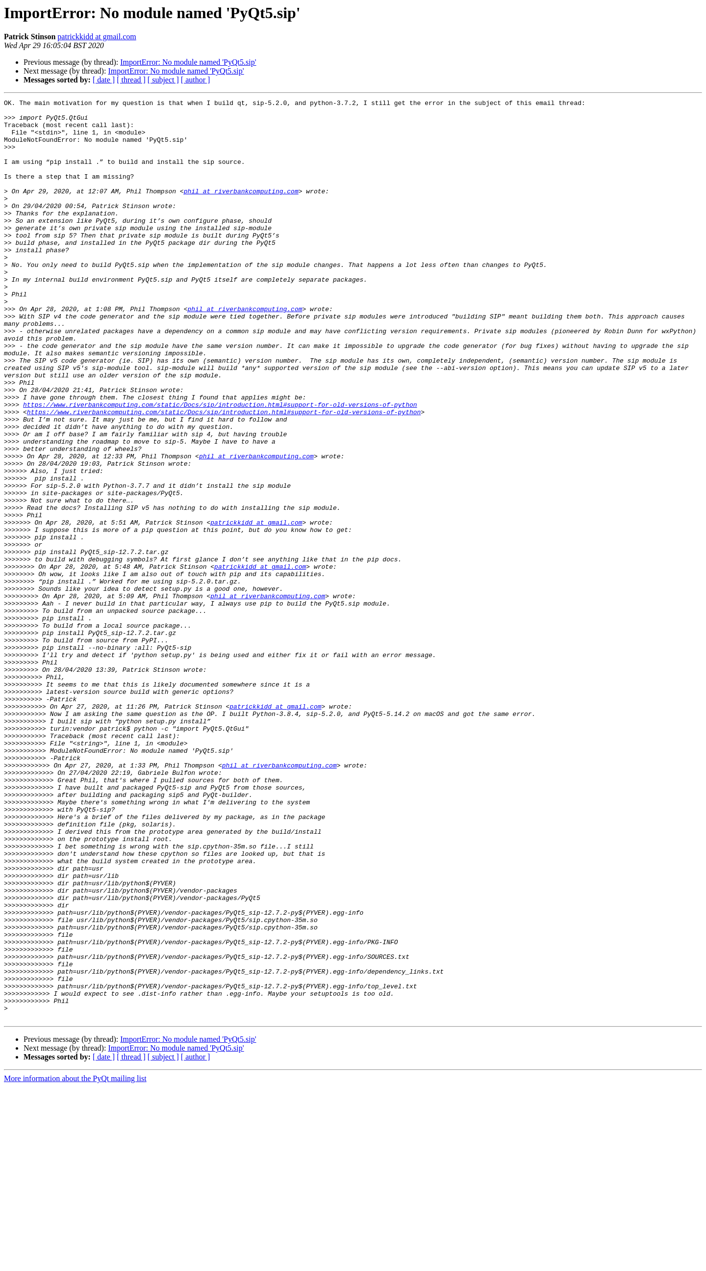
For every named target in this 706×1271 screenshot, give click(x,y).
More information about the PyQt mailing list (75, 1262)
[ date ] (104, 80)
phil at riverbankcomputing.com (241, 210)
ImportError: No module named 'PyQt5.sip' (188, 62)
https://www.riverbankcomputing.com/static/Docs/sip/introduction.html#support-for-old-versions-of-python (220, 466)
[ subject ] (163, 80)
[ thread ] (131, 80)
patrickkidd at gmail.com (96, 36)
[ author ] (195, 80)
